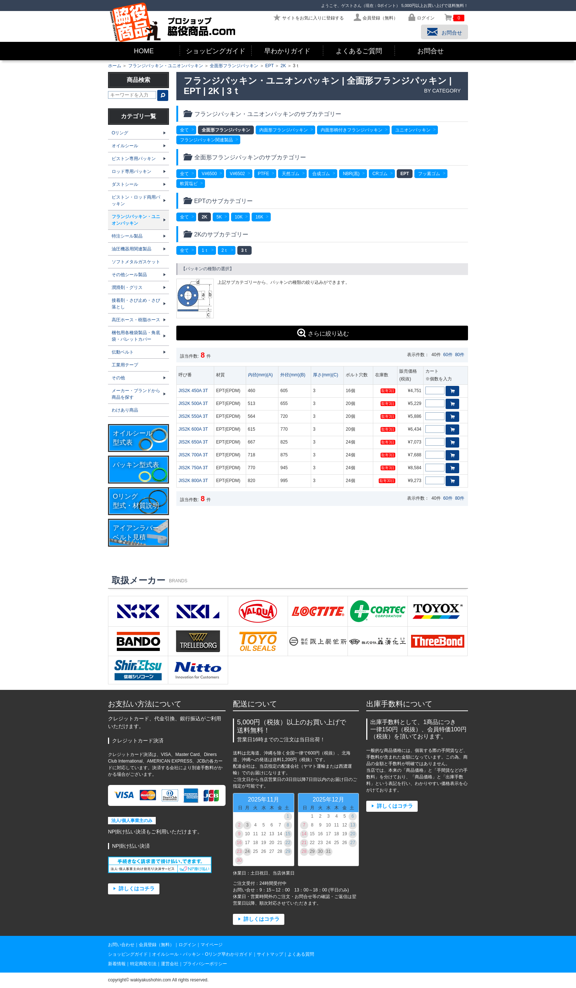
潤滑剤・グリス (127, 287)
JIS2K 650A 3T (193, 442)
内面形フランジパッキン (283, 130)
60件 (448, 354)
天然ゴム (290, 173)
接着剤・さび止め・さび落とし (136, 304)
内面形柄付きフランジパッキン (351, 130)
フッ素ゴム (429, 173)
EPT (269, 65)
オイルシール (125, 145)
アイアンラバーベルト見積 (136, 532)
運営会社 (170, 963)
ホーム (114, 65)
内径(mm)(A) (260, 374)
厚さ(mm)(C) (325, 374)
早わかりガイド (287, 51)
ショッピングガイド (215, 51)
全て (184, 130)
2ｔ (225, 250)
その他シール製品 (129, 274)
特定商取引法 (143, 963)
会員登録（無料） (156, 944)
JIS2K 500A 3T (193, 403)
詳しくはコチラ (137, 888)
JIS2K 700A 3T (193, 454)
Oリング (120, 132)
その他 (118, 377)
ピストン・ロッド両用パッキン (136, 200)
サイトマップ (270, 954)
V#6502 (237, 173)
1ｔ (205, 250)
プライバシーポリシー (205, 963)
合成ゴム (321, 173)
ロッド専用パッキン (131, 171)
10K (238, 217)
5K (219, 217)
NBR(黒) (351, 173)
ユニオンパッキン (413, 130)
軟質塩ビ (189, 183)
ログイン (187, 944)
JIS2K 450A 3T (193, 390)
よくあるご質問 (359, 51)
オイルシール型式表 (132, 438)
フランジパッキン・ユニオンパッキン (165, 65)
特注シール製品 (127, 236)
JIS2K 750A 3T (193, 467)
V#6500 (209, 173)
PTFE (263, 173)
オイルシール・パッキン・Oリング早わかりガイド (202, 954)
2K (283, 65)
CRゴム (380, 173)
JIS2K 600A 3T (193, 429)
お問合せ (430, 51)
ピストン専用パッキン (134, 158)
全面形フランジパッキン (234, 65)
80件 (459, 354)
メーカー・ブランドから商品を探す (136, 394)
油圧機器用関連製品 (131, 248)
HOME (144, 51)
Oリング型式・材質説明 (136, 501)
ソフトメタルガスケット (136, 261)
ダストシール (125, 184)
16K (259, 217)
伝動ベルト (123, 352)
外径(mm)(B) (292, 374)
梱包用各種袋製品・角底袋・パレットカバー (136, 336)
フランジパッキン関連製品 (206, 139)
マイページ (212, 944)
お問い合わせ (121, 944)
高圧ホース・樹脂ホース (136, 319)
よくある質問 (301, 954)
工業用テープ (125, 365)
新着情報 (117, 963)
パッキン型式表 (136, 464)
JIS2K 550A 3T (193, 416)
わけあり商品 (125, 410)
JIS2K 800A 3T (193, 480)
